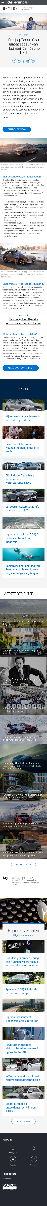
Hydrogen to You (28, 878)
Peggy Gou (16, 882)
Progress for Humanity (30, 882)
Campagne (16, 878)
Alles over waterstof (21, 368)
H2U (22, 880)
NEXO (14, 885)
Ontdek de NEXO (17, 129)
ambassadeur (30, 880)
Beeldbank (7, 1179)
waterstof (16, 880)
